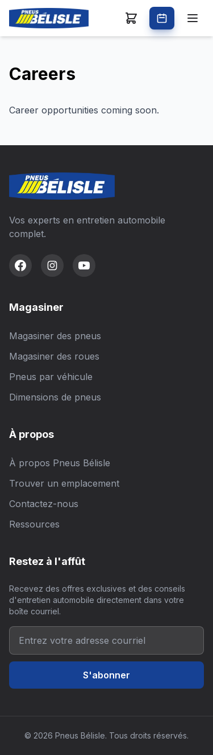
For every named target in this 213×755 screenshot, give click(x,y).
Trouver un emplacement (64, 483)
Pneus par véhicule (51, 376)
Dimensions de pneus (55, 397)
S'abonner (106, 675)
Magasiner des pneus (55, 335)
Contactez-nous (43, 503)
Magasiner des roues (54, 356)
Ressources (34, 524)
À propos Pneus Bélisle (59, 463)
